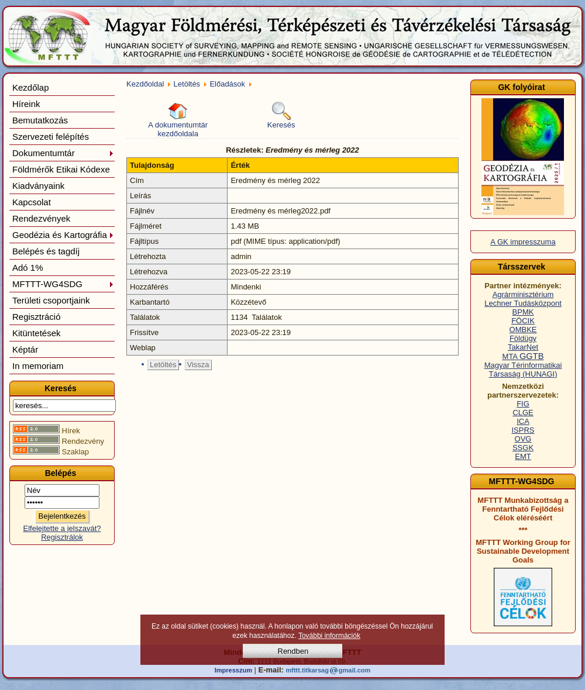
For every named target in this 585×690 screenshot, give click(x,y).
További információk (329, 636)
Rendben (293, 651)
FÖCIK (523, 320)
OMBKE (523, 329)
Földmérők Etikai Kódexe (61, 169)
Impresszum (233, 670)
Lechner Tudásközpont (523, 303)
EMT (523, 456)
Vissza (198, 364)
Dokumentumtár (63, 153)
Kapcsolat (31, 202)
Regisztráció (36, 317)
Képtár (25, 349)
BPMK (523, 312)
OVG (523, 438)
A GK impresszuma (522, 241)
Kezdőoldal (145, 84)
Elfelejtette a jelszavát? (62, 528)
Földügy (523, 338)
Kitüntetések (36, 333)
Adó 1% (27, 267)
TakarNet (523, 347)
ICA (523, 421)
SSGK (523, 447)
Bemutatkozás (40, 120)
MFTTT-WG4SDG (63, 284)
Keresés (281, 115)
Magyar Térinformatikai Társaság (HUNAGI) (523, 369)
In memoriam (38, 366)
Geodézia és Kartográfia (63, 235)
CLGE (522, 412)
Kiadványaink (38, 186)
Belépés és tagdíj (46, 251)
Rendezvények (41, 218)
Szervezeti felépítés (50, 137)
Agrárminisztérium (523, 294)
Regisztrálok (62, 537)
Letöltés (187, 84)
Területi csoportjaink (51, 300)
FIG (523, 403)
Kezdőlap (30, 87)
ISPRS (522, 430)
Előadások (227, 84)
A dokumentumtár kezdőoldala (178, 120)
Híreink (26, 104)
